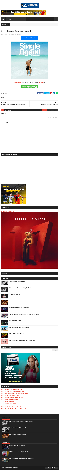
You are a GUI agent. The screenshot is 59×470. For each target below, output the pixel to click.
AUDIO (20, 34)
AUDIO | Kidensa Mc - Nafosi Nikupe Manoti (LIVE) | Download (21, 458)
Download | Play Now (30, 38)
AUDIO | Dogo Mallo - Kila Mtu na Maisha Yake (12, 392)
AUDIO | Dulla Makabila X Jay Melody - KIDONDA (12, 405)
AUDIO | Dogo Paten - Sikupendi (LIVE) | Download (19, 452)
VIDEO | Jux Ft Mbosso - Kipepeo (15, 321)
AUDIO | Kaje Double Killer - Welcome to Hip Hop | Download (20, 288)
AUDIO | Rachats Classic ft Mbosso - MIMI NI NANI (13, 409)
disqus (49, 110)
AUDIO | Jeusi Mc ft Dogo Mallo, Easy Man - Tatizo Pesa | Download (22, 340)
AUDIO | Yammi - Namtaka (7, 401)
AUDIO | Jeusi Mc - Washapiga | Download (11, 390)
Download (17, 82)
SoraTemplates (9, 467)
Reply (7, 122)
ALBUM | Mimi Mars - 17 (7, 211)
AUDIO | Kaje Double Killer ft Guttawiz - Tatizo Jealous (14, 393)
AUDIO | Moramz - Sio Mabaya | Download (17, 301)
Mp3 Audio (41, 82)
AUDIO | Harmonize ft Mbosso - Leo (10, 395)
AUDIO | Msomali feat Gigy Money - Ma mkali (12, 397)
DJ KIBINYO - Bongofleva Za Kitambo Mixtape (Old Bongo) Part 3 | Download (24, 314)
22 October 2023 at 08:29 (52, 117)
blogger (45, 110)
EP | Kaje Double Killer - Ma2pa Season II (17, 281)
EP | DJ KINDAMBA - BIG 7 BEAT (15, 294)
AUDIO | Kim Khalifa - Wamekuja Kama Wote (12, 407)
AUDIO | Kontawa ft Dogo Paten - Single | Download (19, 327)
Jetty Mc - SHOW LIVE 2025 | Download (17, 445)
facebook (55, 110)
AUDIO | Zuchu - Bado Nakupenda (9, 399)
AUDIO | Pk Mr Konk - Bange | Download (16, 334)
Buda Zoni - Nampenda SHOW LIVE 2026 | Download (19, 307)
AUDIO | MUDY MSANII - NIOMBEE (9, 403)
